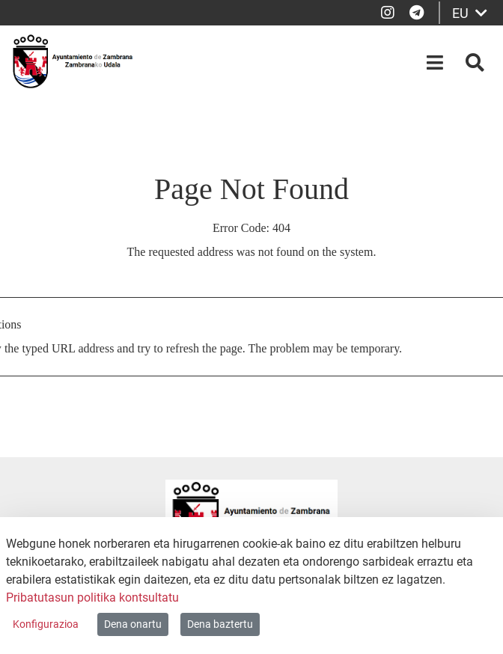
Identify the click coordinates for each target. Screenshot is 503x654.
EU (469, 13)
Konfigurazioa (46, 624)
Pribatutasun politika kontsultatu (92, 597)
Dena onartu (133, 624)
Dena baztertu (220, 624)
